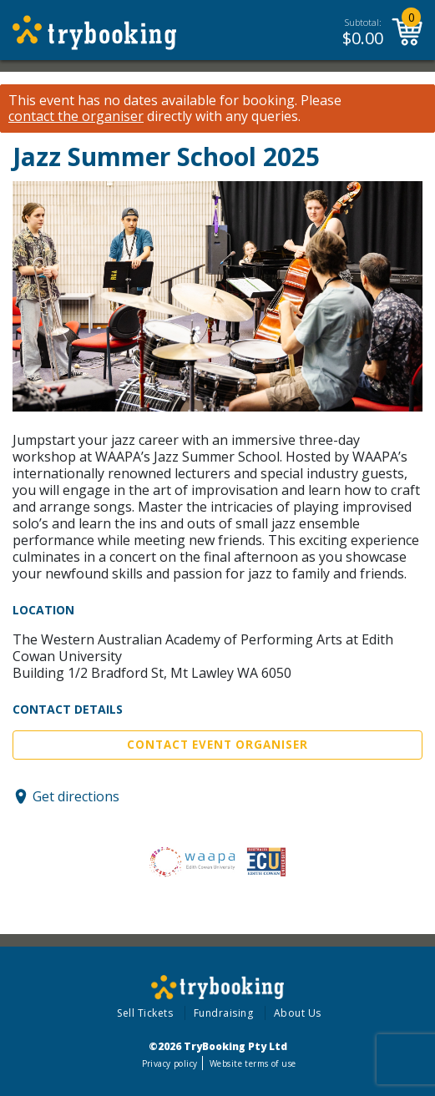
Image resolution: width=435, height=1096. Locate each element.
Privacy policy (170, 1063)
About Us (297, 1013)
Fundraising (224, 1013)
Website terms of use (253, 1063)
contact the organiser (76, 116)
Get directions (76, 796)
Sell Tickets (145, 1013)
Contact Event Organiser (217, 744)
